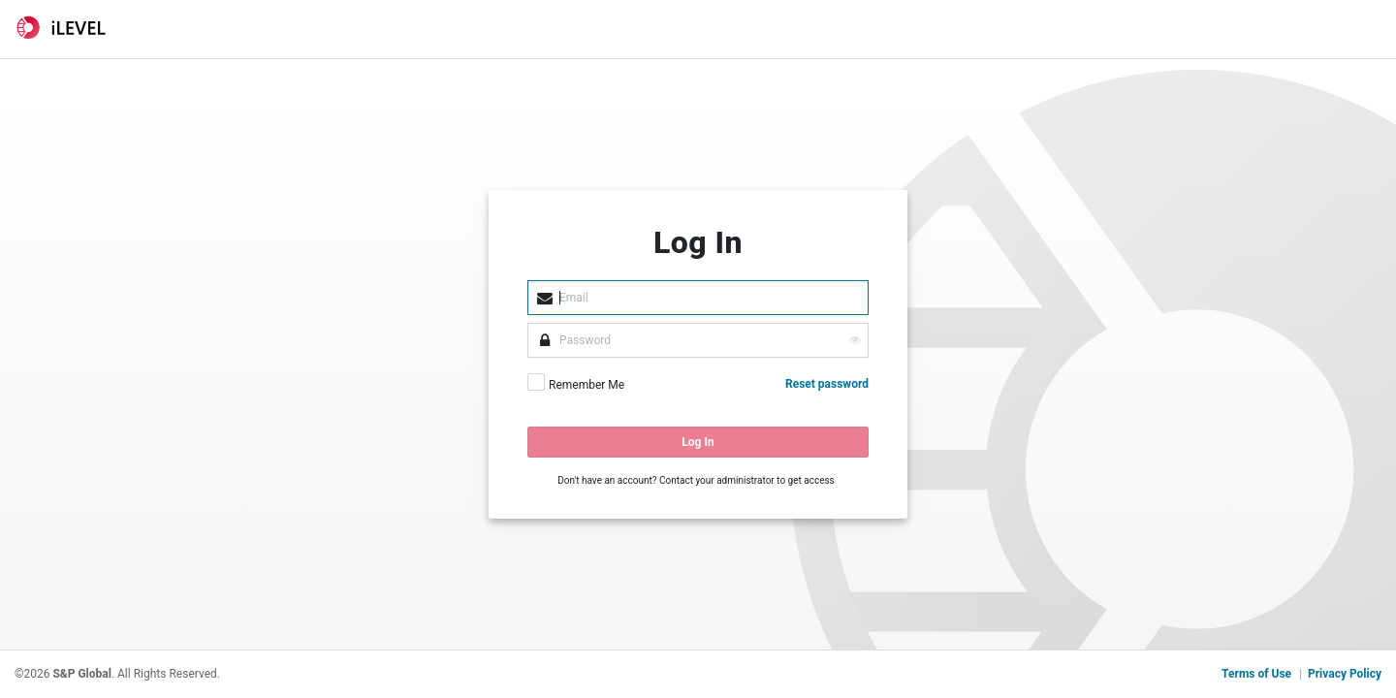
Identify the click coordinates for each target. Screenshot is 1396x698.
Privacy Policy (1344, 674)
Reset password (827, 384)
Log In (698, 442)
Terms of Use (1256, 674)
